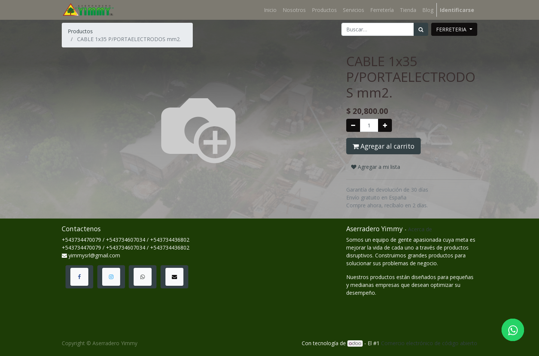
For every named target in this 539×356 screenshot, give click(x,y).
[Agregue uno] (385, 125)
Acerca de (420, 229)
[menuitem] (270, 10)
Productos (80, 31)
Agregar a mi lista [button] (375, 166)
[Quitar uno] (353, 125)
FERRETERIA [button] (452, 29)
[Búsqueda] (421, 29)
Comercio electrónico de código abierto (429, 343)
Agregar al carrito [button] (383, 146)
